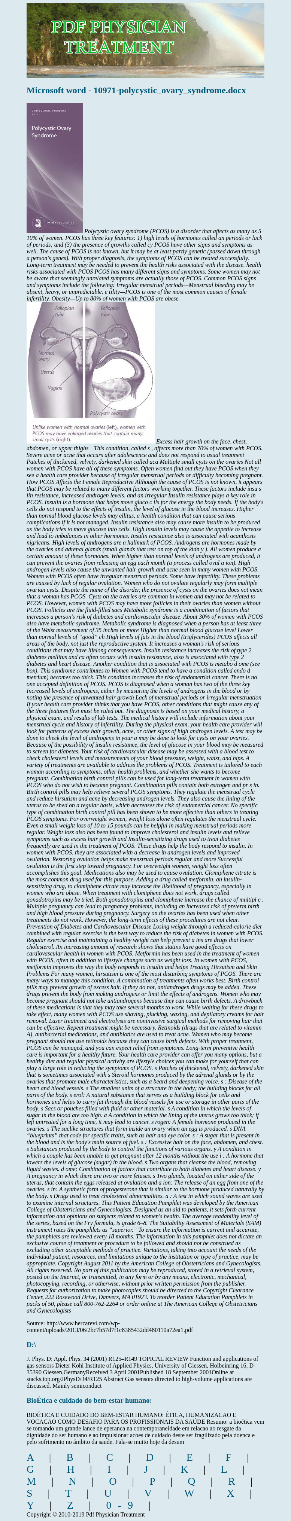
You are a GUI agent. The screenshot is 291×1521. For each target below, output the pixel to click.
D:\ (31, 1344)
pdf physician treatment (149, 35)
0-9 (122, 1505)
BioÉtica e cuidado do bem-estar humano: (89, 1400)
